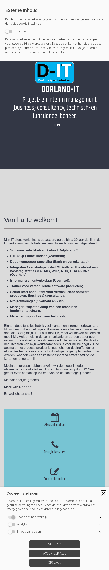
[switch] (21, 31)
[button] (103, 493)
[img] (54, 72)
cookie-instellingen (30, 23)
